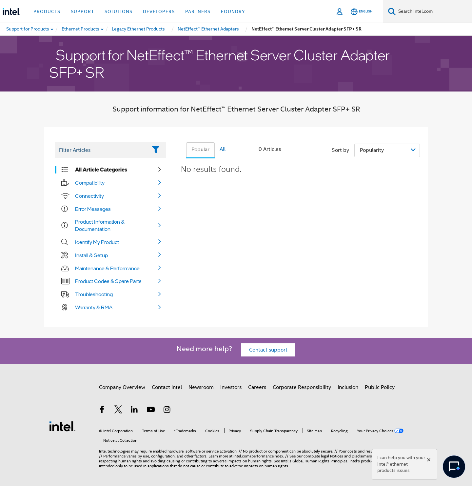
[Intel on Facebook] (102, 410)
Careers (257, 387)
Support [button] (82, 11)
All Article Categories (101, 169)
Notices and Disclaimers (351, 456)
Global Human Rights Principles (319, 460)
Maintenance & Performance (107, 268)
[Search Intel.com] (434, 11)
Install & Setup (91, 255)
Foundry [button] (233, 11)
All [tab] (223, 149)
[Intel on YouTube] (150, 410)
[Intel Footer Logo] (62, 426)
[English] (361, 11)
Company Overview (122, 387)
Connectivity (89, 195)
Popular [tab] (200, 149)
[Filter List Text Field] (101, 150)
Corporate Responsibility (302, 387)
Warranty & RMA (94, 307)
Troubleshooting (94, 294)
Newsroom (201, 387)
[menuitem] (81, 29)
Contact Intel (167, 387)
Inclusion (348, 387)
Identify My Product (97, 242)
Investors (231, 387)
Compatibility (90, 182)
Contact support (268, 350)
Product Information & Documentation (100, 225)
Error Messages (93, 209)
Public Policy (380, 387)
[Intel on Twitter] (118, 410)
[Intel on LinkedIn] (134, 410)
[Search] (392, 11)
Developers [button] (159, 11)
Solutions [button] (118, 11)
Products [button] (46, 11)
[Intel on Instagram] (166, 410)
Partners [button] (197, 11)
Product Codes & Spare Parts (108, 281)
